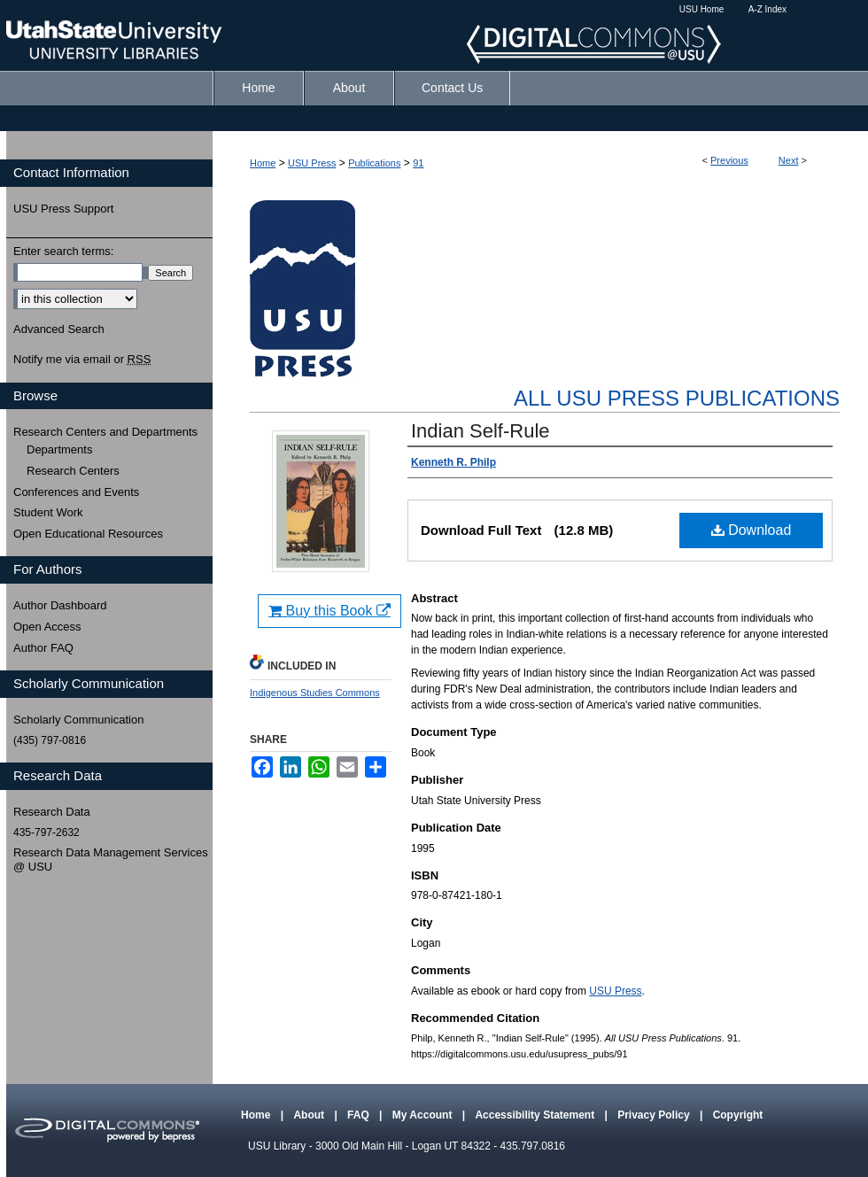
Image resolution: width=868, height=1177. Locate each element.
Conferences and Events (76, 492)
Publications (374, 163)
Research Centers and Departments (105, 431)
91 (418, 163)
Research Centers (73, 470)
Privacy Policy (655, 1115)
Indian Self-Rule (480, 431)
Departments (59, 449)
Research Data (51, 811)
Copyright (738, 1115)
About (310, 1115)
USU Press (312, 163)
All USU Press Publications (677, 398)
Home (262, 163)
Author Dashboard (60, 605)
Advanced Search (59, 329)
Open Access (47, 626)
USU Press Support (63, 208)
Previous (729, 160)
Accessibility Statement (536, 1115)
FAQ (359, 1115)
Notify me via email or (82, 359)
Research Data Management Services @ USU (110, 859)
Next (789, 160)
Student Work (48, 512)
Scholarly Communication (78, 719)
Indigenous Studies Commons (315, 692)
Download (751, 530)
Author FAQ (43, 647)
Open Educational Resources (88, 533)
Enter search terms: (63, 251)
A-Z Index (767, 9)
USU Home (702, 9)
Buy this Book (329, 610)
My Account (423, 1115)
